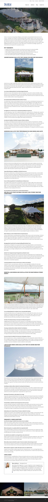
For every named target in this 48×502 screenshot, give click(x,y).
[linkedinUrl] (12, 473)
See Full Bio (39, 470)
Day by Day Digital (11, 500)
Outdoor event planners (8, 36)
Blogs (24, 16)
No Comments (30, 24)
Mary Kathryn (17, 24)
